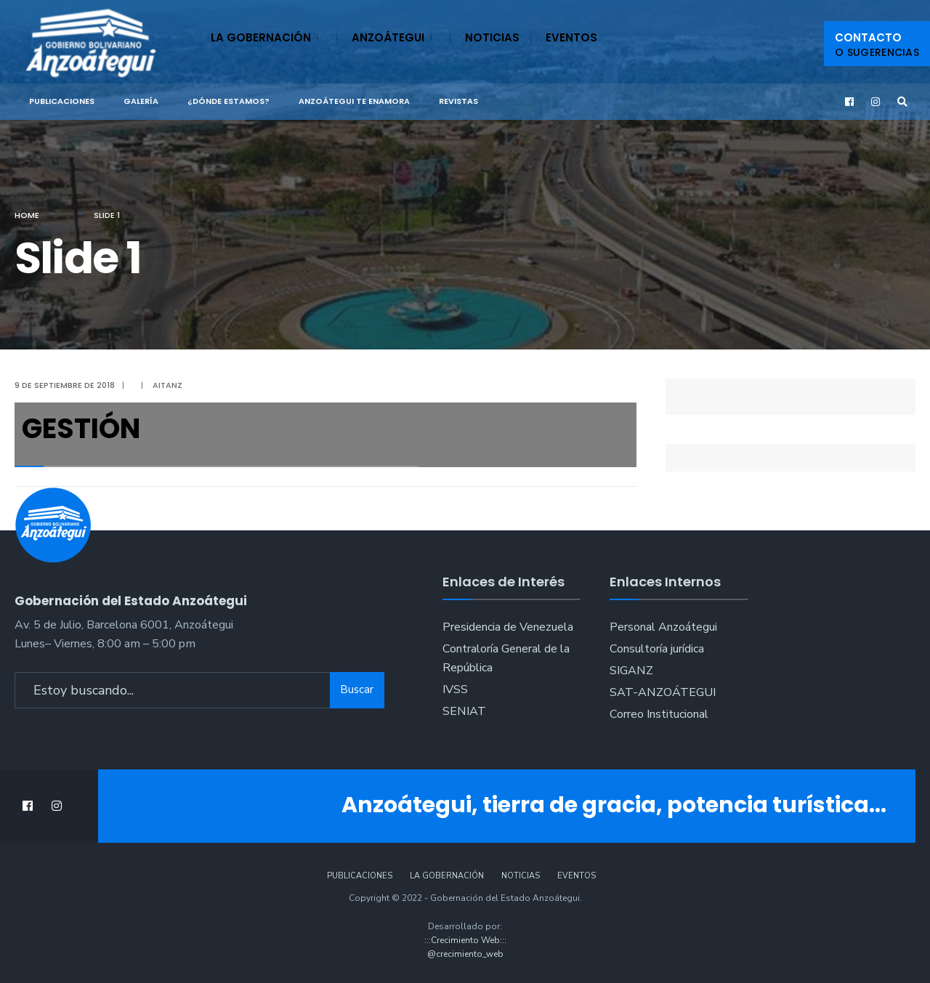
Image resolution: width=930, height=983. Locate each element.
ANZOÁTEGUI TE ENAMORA (354, 101)
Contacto (877, 45)
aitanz (167, 385)
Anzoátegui (388, 37)
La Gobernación (261, 37)
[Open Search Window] (902, 102)
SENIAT (464, 711)
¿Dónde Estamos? (228, 101)
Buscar (356, 689)
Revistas (458, 101)
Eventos (571, 37)
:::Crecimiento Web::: (465, 940)
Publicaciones (61, 101)
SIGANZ (631, 671)
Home (27, 215)
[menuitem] (273, 35)
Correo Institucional (659, 714)
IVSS (455, 689)
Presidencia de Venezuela (507, 627)
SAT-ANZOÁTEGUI (663, 692)
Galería (141, 101)
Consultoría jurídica (657, 649)
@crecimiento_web (465, 954)
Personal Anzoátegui (663, 627)
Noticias (492, 37)
